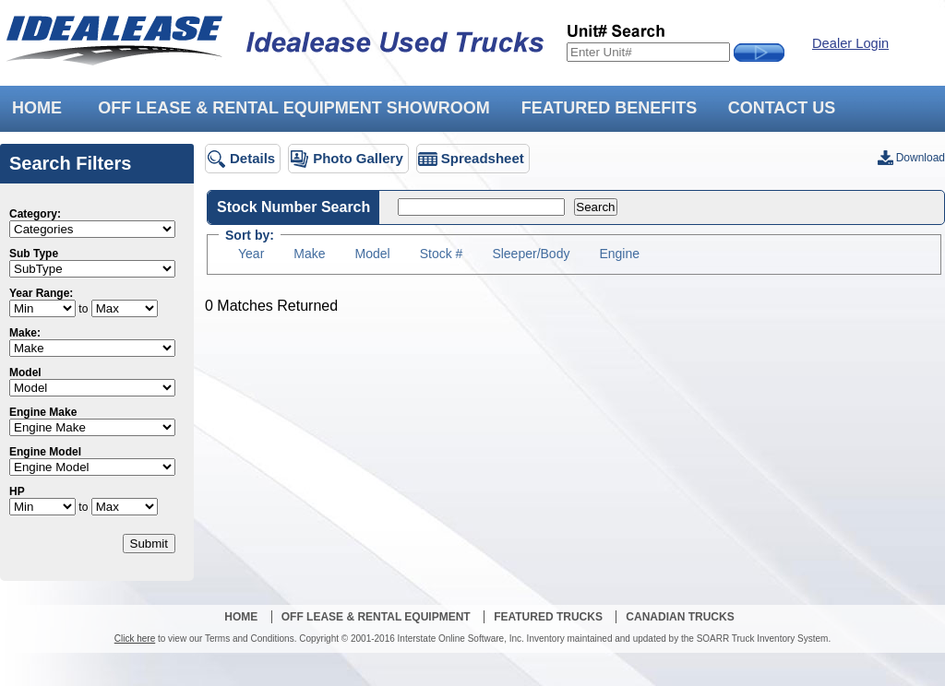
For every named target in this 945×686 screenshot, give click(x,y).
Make (309, 253)
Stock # (441, 253)
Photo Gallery (358, 158)
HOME (37, 108)
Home (240, 616)
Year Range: (41, 293)
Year (251, 253)
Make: (25, 332)
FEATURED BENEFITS (609, 108)
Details (252, 158)
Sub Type (33, 253)
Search (595, 207)
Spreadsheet (482, 158)
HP (17, 491)
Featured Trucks (548, 616)
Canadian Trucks (680, 616)
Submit (149, 543)
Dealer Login (850, 43)
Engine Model (45, 451)
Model (25, 372)
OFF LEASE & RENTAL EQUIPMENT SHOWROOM (293, 108)
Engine (619, 253)
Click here (134, 638)
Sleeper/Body (530, 253)
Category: (35, 213)
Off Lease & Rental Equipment (376, 616)
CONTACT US (782, 108)
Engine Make (43, 412)
